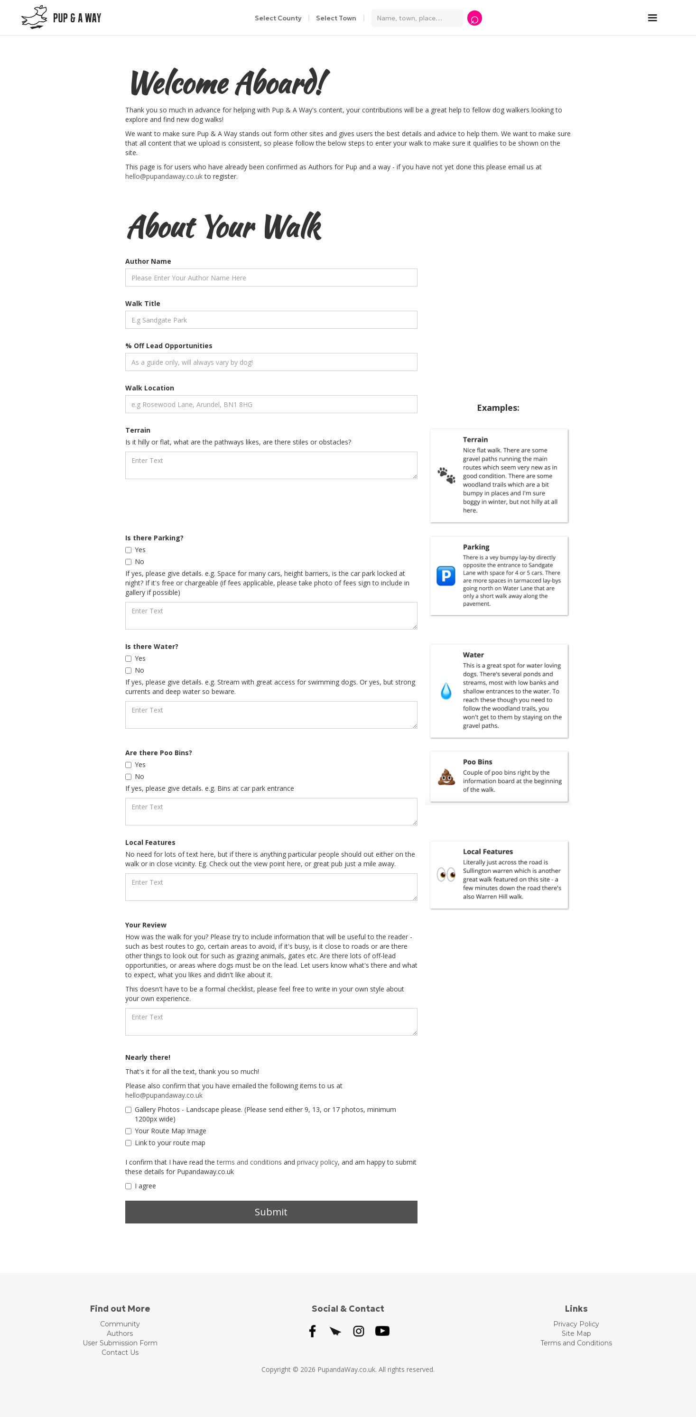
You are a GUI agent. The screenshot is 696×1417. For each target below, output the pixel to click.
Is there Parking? (154, 537)
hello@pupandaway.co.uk (164, 176)
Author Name (148, 261)
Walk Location (149, 387)
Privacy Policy (576, 1324)
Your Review (146, 924)
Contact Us (120, 1352)
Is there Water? (151, 646)
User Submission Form (120, 1343)
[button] (657, 18)
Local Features (150, 842)
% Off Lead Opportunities (169, 345)
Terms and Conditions (576, 1343)
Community (120, 1324)
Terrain (137, 430)
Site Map (576, 1333)
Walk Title (142, 303)
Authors (120, 1333)
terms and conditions (249, 1162)
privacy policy (317, 1162)
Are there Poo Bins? (158, 752)
